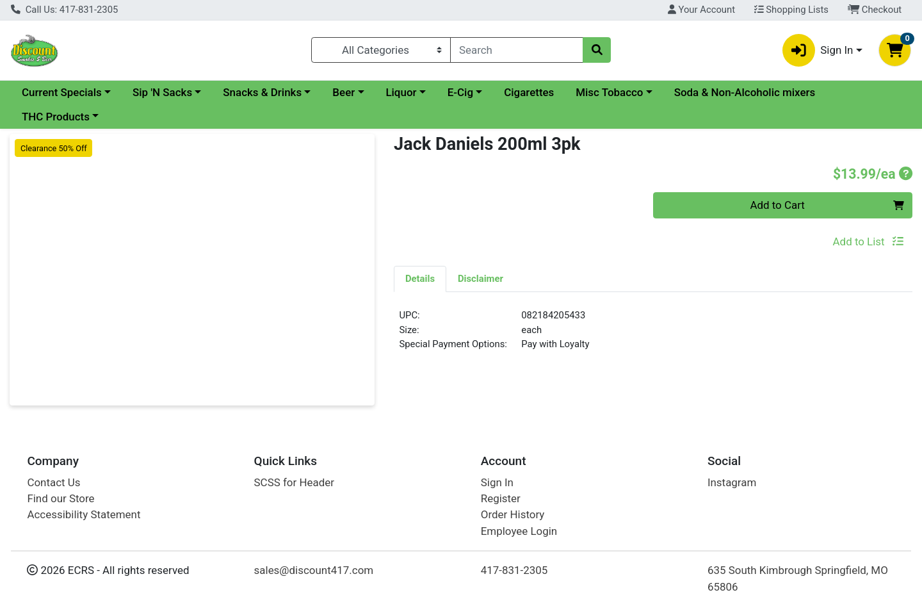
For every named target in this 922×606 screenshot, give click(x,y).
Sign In (497, 482)
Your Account (701, 9)
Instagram (732, 482)
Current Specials (62, 92)
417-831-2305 (514, 570)
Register (501, 498)
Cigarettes (529, 92)
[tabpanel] (653, 335)
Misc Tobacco (609, 92)
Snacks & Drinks (262, 92)
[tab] (420, 278)
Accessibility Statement (83, 514)
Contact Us (53, 482)
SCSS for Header (294, 482)
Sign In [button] (817, 50)
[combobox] (516, 50)
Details (420, 278)
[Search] (516, 50)
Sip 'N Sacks (162, 92)
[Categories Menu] (381, 50)
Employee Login (519, 531)
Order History (513, 514)
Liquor (400, 92)
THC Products (56, 116)
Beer (343, 92)
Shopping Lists (791, 9)
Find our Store (60, 498)
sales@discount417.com (314, 570)
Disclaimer (480, 278)
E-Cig (460, 92)
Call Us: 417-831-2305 (64, 9)
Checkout (875, 9)
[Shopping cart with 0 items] (894, 50)
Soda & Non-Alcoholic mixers (745, 92)
